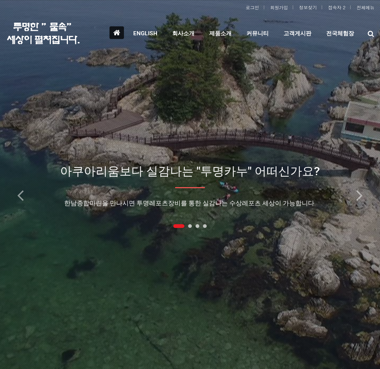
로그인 (252, 7)
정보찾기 (308, 7)
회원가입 (279, 7)
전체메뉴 (365, 7)
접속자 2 (336, 7)
